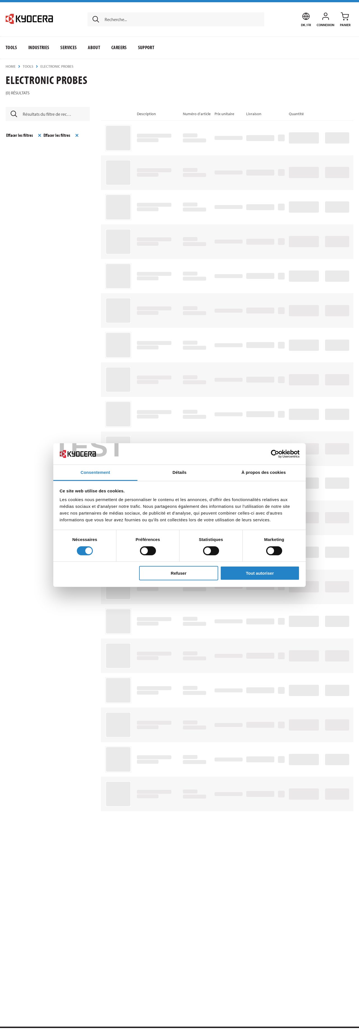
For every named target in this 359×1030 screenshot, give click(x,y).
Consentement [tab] (95, 472)
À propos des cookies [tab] (263, 472)
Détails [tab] (179, 472)
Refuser (179, 573)
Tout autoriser (260, 573)
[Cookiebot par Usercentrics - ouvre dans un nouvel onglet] (275, 454)
